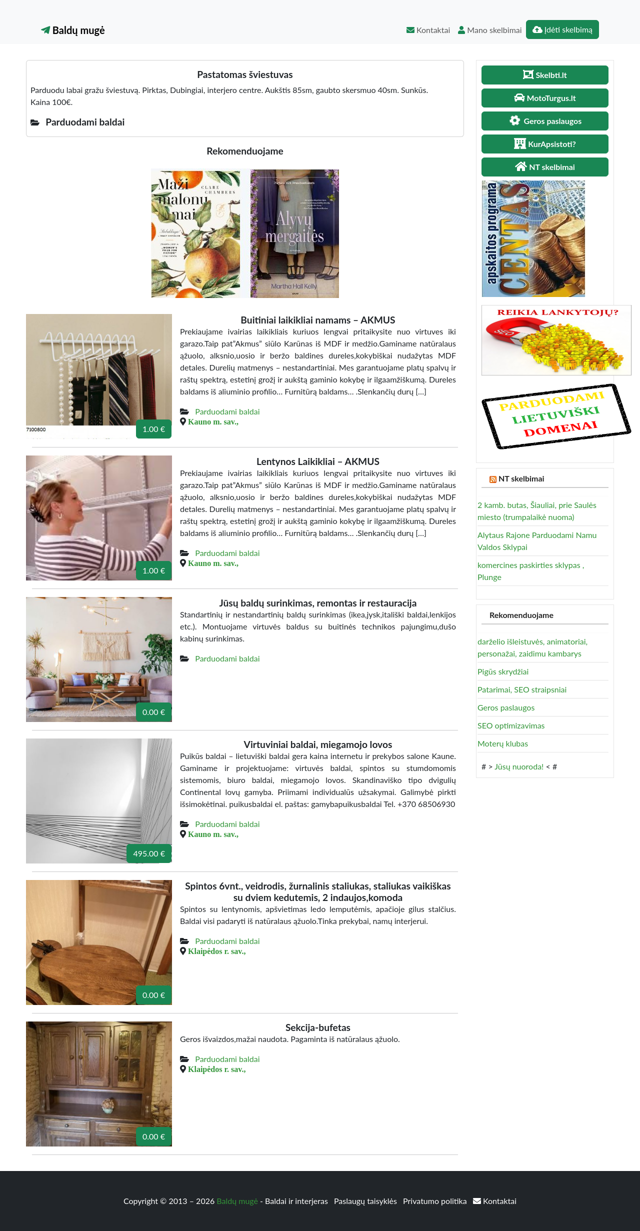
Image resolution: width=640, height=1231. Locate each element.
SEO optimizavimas (511, 725)
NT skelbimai (521, 478)
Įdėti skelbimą (562, 29)
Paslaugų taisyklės (366, 1201)
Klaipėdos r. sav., (217, 951)
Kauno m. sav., (213, 422)
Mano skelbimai (490, 29)
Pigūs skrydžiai (503, 671)
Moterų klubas (503, 743)
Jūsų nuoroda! (519, 766)
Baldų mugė (73, 30)
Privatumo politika (436, 1201)
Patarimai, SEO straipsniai (522, 689)
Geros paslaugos (506, 707)
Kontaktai (428, 29)
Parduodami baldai (227, 411)
